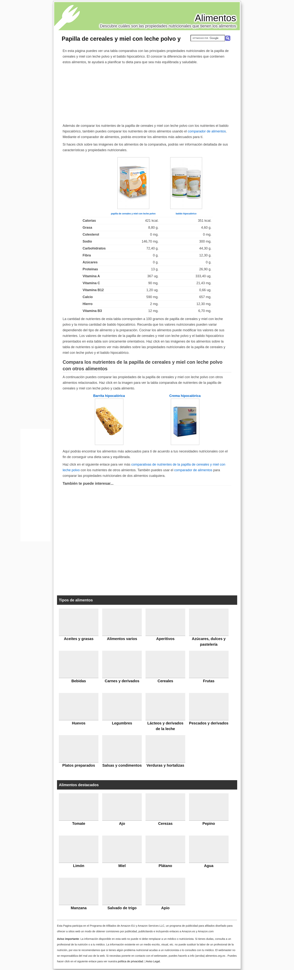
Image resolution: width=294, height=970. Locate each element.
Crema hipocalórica (185, 396)
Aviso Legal (153, 961)
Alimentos (215, 18)
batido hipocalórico (186, 213)
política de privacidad (130, 961)
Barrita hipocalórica (109, 396)
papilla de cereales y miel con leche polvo (133, 213)
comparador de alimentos (207, 131)
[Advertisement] (147, 93)
